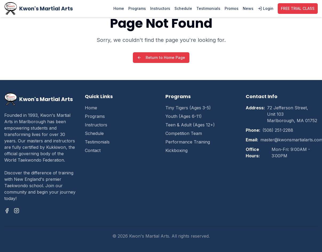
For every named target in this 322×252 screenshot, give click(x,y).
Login (265, 8)
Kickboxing (176, 150)
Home (118, 8)
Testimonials (208, 8)
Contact (93, 150)
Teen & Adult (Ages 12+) (190, 124)
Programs (137, 8)
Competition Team (183, 133)
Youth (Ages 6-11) (183, 116)
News (248, 8)
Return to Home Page (161, 57)
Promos (231, 8)
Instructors (160, 8)
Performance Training (187, 142)
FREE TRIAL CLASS (298, 8)
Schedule (183, 8)
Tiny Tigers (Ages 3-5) (188, 107)
